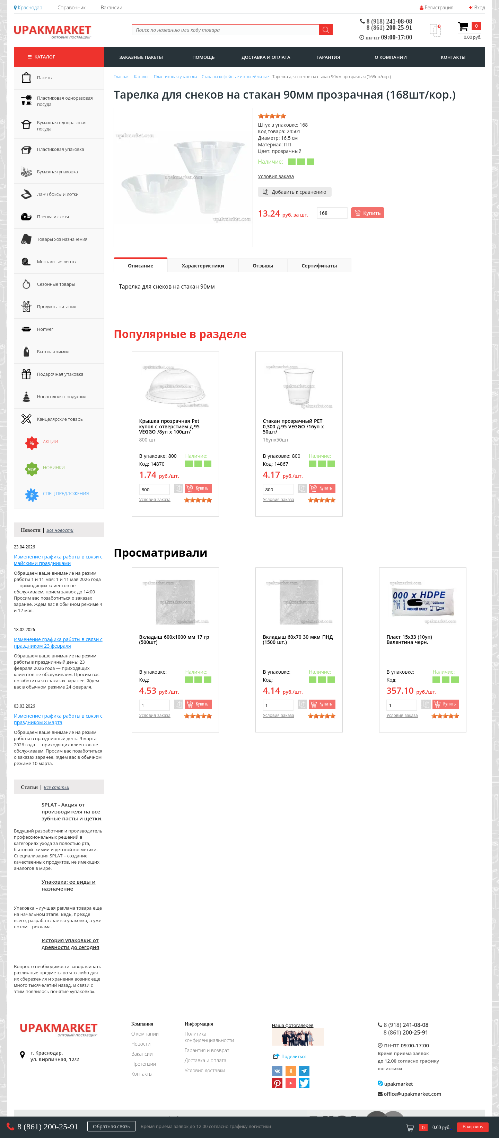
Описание (141, 265)
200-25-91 (389, 28)
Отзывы (263, 265)
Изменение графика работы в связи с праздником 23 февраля (58, 642)
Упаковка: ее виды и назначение (69, 885)
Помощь (203, 57)
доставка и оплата (266, 57)
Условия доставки (205, 1070)
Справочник (71, 7)
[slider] (272, 116)
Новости (141, 1043)
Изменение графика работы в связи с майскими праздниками (58, 559)
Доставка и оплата (205, 1060)
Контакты (141, 1074)
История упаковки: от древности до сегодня (70, 943)
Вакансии (111, 7)
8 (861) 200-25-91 (47, 1126)
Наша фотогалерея (298, 1034)
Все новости (59, 530)
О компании (145, 1033)
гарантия (328, 57)
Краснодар (28, 7)
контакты (453, 57)
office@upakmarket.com (409, 1094)
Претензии (143, 1063)
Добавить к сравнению (299, 192)
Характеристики (203, 265)
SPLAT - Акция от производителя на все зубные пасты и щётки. (72, 811)
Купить (371, 213)
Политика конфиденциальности (209, 1037)
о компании (391, 57)
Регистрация (437, 7)
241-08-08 (386, 21)
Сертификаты (319, 265)
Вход (477, 7)
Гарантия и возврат (207, 1050)
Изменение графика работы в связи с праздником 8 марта (58, 719)
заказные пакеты (141, 57)
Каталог (41, 57)
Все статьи (56, 787)
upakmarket (395, 1084)
